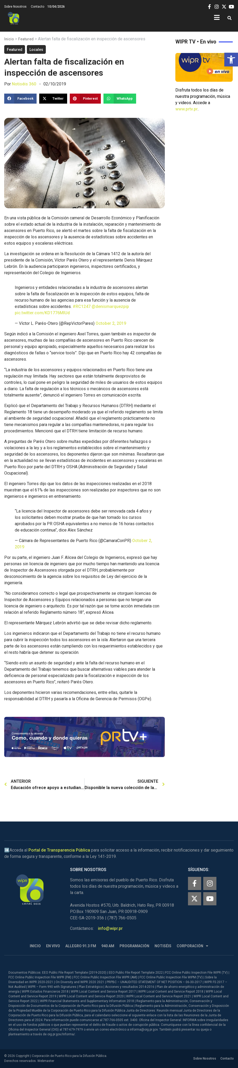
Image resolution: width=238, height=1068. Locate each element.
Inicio (9, 39)
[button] (231, 59)
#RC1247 (82, 306)
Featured (26, 39)
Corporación (192, 946)
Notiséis (163, 946)
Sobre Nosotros (15, 6)
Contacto (37, 6)
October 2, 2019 (111, 323)
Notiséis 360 (24, 83)
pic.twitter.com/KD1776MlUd (42, 312)
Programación (134, 946)
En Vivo (53, 946)
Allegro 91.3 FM (80, 946)
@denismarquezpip (110, 306)
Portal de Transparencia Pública (59, 850)
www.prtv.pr (186, 109)
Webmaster (45, 1061)
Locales (36, 49)
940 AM (107, 946)
